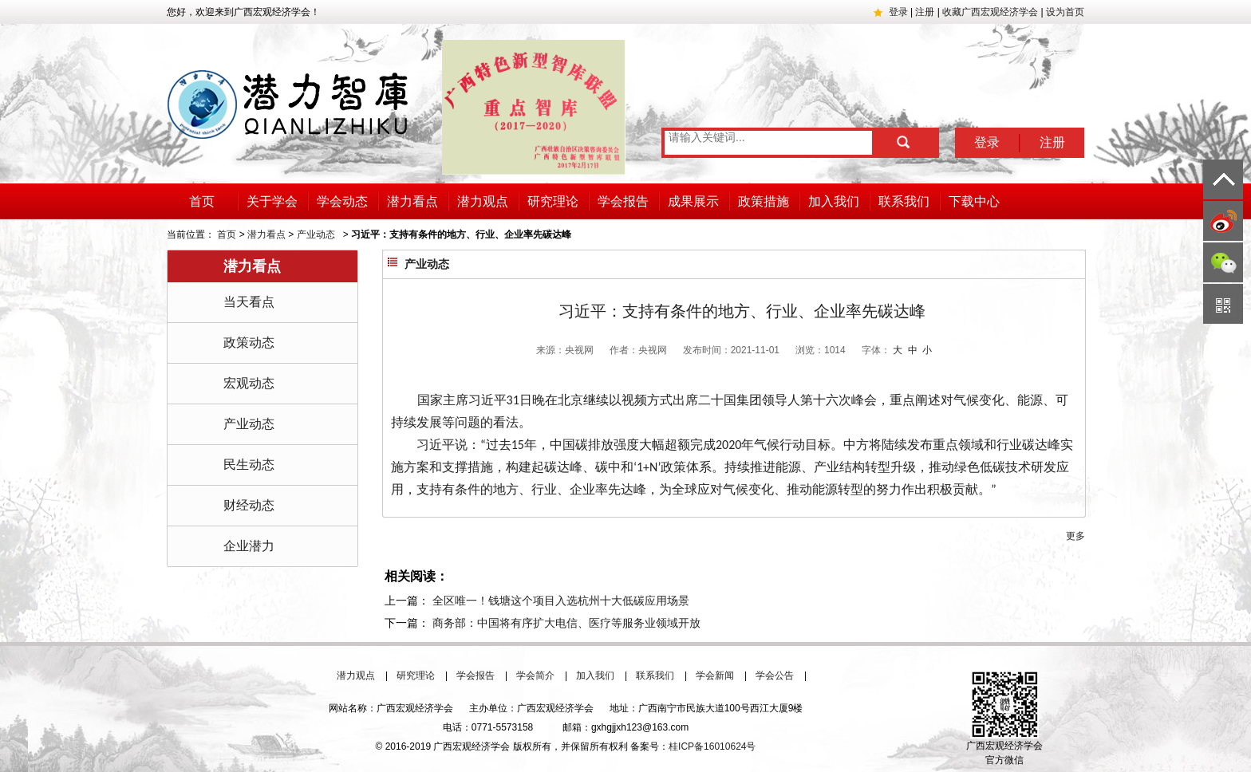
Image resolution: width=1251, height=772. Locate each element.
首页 (202, 201)
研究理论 (552, 201)
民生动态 (248, 464)
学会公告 (775, 675)
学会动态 (342, 201)
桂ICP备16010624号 (712, 746)
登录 (898, 12)
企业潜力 (248, 546)
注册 (924, 12)
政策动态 (248, 342)
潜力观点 (482, 201)
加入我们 (833, 201)
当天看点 (248, 302)
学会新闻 (715, 675)
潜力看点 (412, 201)
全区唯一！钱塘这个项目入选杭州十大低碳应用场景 (560, 600)
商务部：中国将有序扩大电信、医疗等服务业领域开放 (566, 622)
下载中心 (974, 201)
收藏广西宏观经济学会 (990, 12)
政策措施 (763, 201)
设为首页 (1065, 12)
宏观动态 (248, 383)
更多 (1075, 536)
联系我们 (903, 201)
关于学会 (272, 201)
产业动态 (316, 234)
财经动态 (248, 505)
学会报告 (623, 201)
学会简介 (535, 675)
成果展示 (693, 201)
